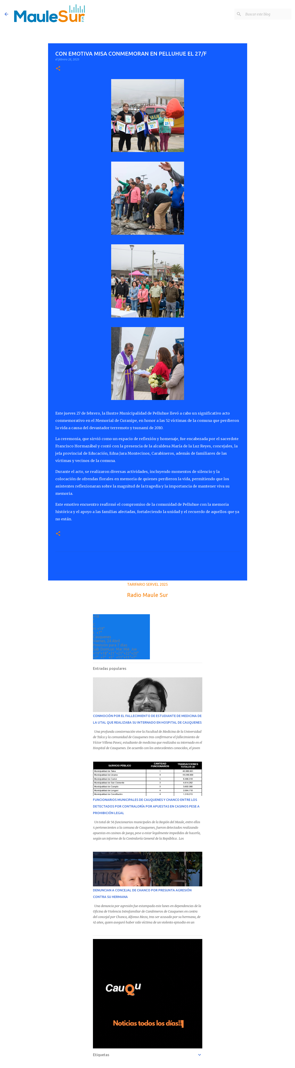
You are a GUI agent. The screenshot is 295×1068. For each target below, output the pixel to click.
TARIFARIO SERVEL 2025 (147, 584)
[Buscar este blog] (267, 14)
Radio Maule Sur (147, 595)
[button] (58, 69)
